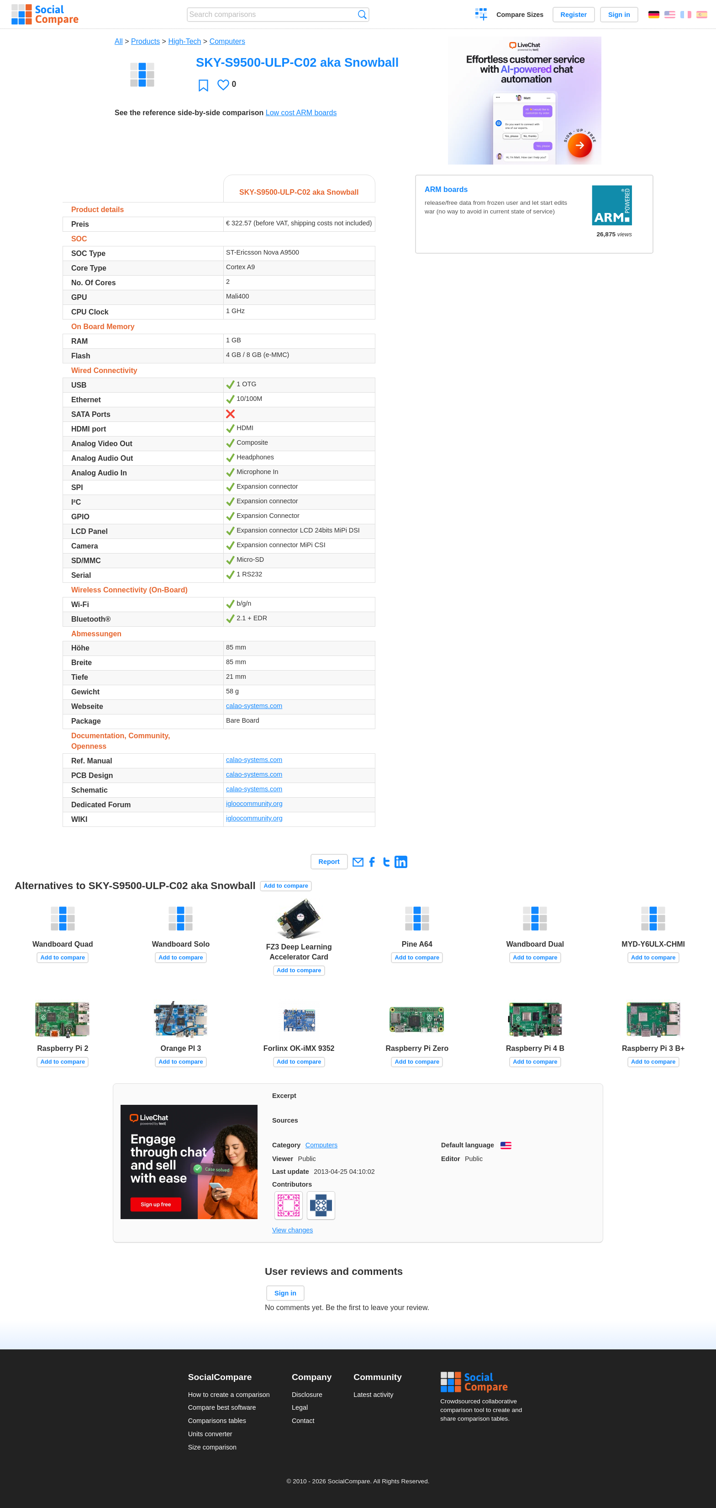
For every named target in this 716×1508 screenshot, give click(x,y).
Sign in (619, 14)
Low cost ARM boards (301, 113)
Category (286, 1145)
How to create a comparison (229, 1394)
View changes (292, 1230)
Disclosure (307, 1394)
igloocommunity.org (254, 803)
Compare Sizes (519, 14)
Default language (467, 1145)
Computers (227, 41)
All (119, 41)
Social (484, 1382)
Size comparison (212, 1447)
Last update (290, 1171)
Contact (303, 1420)
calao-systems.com (254, 705)
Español (701, 14)
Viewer (282, 1158)
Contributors (292, 1184)
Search (362, 14)
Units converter (210, 1434)
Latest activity (373, 1394)
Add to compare (285, 885)
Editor (450, 1158)
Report (329, 861)
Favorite (203, 85)
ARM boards (446, 189)
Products (145, 41)
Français (685, 14)
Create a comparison (481, 16)
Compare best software (222, 1407)
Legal (300, 1407)
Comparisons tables (217, 1420)
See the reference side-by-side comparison (189, 113)
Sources (285, 1120)
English (669, 14)
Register (574, 14)
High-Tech (184, 41)
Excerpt (284, 1095)
